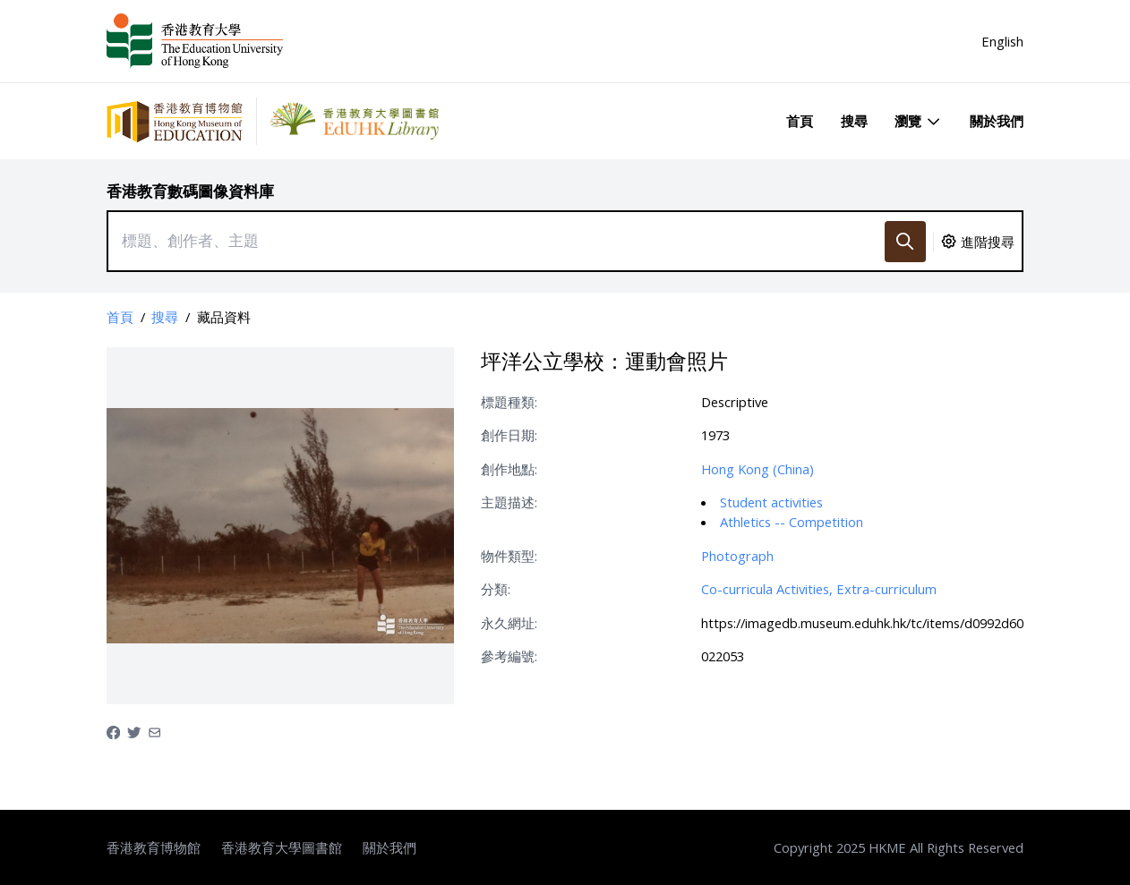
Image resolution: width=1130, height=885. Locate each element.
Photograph (737, 556)
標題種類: (509, 402)
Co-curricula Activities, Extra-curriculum (819, 589)
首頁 (799, 121)
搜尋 (854, 121)
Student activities (771, 502)
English (1002, 41)
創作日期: (509, 435)
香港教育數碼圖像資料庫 (190, 191)
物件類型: (509, 556)
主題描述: (509, 502)
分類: (495, 589)
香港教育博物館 (154, 847)
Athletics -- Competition (791, 522)
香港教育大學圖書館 (281, 847)
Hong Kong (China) (757, 469)
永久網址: (509, 623)
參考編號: (509, 656)
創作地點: (509, 469)
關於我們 (996, 121)
